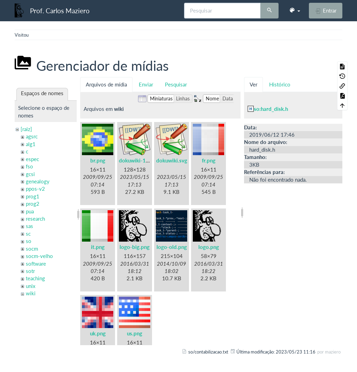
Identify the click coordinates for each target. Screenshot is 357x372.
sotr (30, 271)
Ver (253, 84)
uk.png (98, 333)
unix (30, 286)
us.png (134, 333)
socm (32, 248)
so (28, 241)
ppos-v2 (35, 188)
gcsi (30, 174)
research (35, 218)
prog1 (32, 196)
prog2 (32, 203)
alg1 (31, 144)
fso (29, 166)
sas (29, 226)
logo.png (208, 247)
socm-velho (39, 256)
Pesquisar (176, 84)
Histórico (279, 84)
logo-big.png (135, 247)
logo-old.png (172, 247)
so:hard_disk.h (271, 109)
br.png (97, 160)
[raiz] (26, 129)
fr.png (208, 160)
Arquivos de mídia (106, 84)
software (36, 263)
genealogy (38, 181)
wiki (31, 293)
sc (28, 233)
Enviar (146, 84)
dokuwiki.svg (171, 160)
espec (32, 159)
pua (30, 211)
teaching (35, 278)
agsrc (32, 136)
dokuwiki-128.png (140, 160)
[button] (294, 10)
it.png (98, 247)
